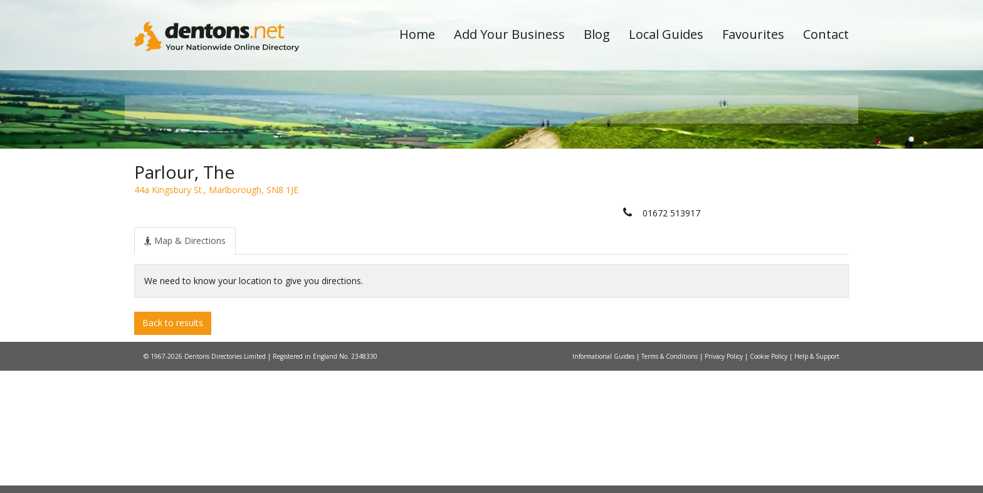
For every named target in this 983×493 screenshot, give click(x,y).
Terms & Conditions (670, 478)
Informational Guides (604, 478)
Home (417, 34)
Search (763, 202)
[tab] (185, 363)
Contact (826, 34)
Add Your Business (509, 34)
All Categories (474, 223)
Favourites (753, 34)
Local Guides (666, 34)
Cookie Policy (769, 478)
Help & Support (816, 478)
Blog (597, 34)
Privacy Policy (725, 478)
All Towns (194, 223)
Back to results (172, 446)
